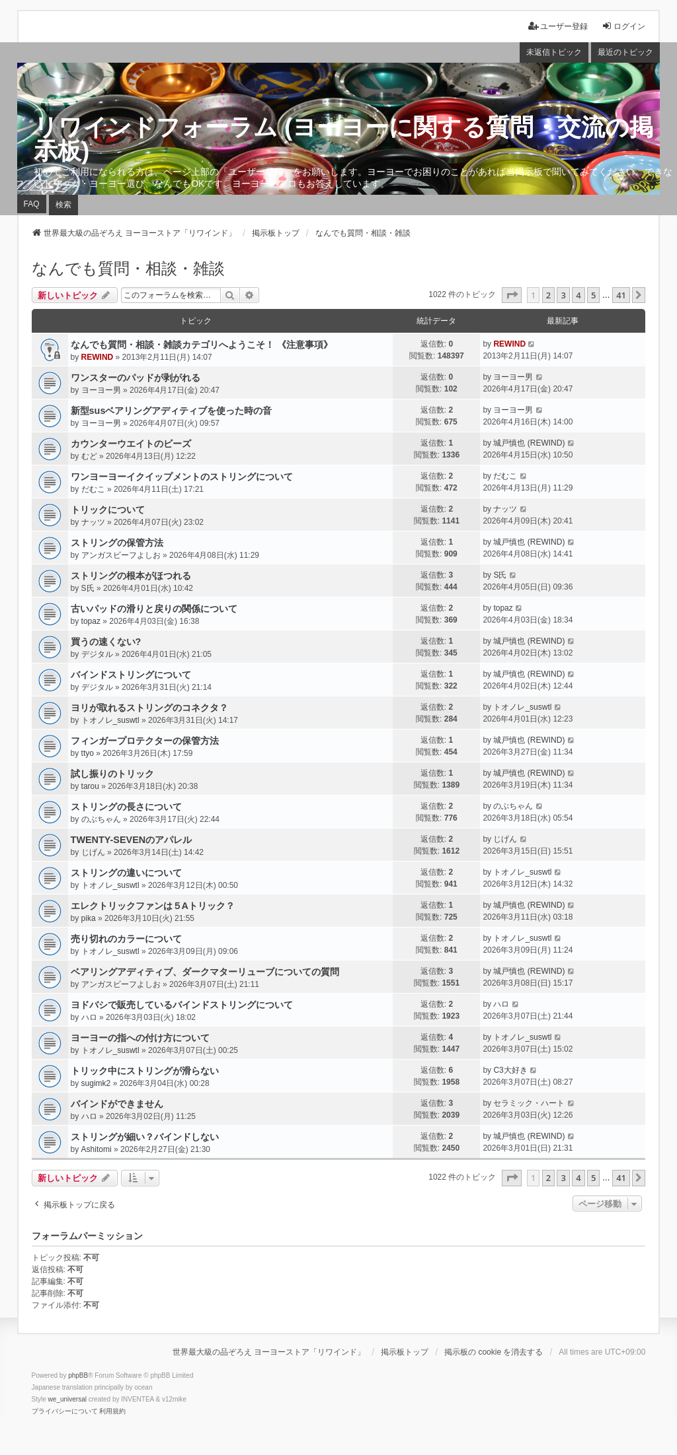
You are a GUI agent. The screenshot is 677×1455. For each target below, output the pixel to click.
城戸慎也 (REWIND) (529, 443)
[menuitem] (65, 1411)
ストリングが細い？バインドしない (145, 1137)
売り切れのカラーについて (126, 938)
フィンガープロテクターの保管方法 (145, 740)
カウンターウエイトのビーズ (131, 443)
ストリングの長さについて (126, 806)
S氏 (88, 588)
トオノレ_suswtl (110, 720)
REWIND (97, 357)
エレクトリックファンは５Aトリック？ (153, 905)
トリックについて (108, 509)
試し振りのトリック (112, 773)
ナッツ (93, 522)
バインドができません (117, 1104)
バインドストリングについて (131, 674)
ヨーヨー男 (101, 390)
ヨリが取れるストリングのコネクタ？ (149, 707)
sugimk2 (96, 1083)
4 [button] (578, 295)
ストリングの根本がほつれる (131, 575)
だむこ (93, 489)
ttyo (87, 753)
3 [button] (563, 295)
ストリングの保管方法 (117, 542)
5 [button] (593, 295)
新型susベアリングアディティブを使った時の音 (171, 410)
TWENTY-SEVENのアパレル (131, 839)
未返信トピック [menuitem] (554, 52)
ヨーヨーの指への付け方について (140, 1037)
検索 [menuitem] (63, 204)
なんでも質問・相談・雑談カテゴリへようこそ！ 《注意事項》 (202, 344)
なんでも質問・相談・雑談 (128, 268)
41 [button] (621, 295)
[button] (512, 295)
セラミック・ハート (529, 1103)
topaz (90, 621)
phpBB (78, 1375)
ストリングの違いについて (126, 872)
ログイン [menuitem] (623, 26)
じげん (93, 852)
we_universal (67, 1399)
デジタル (97, 654)
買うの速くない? (106, 641)
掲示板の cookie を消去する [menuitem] (493, 1352)
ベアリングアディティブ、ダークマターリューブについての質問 (205, 971)
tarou (90, 786)
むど (89, 456)
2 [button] (548, 295)
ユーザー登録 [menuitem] (558, 26)
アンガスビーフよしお (121, 555)
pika (88, 918)
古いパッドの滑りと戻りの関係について (154, 608)
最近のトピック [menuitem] (625, 52)
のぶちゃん (101, 819)
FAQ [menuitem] (32, 204)
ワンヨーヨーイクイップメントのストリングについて (182, 476)
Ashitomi (96, 1149)
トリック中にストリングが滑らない (145, 1071)
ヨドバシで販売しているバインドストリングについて (182, 1004)
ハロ (89, 1017)
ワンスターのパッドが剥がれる (135, 377)
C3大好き (510, 1070)
